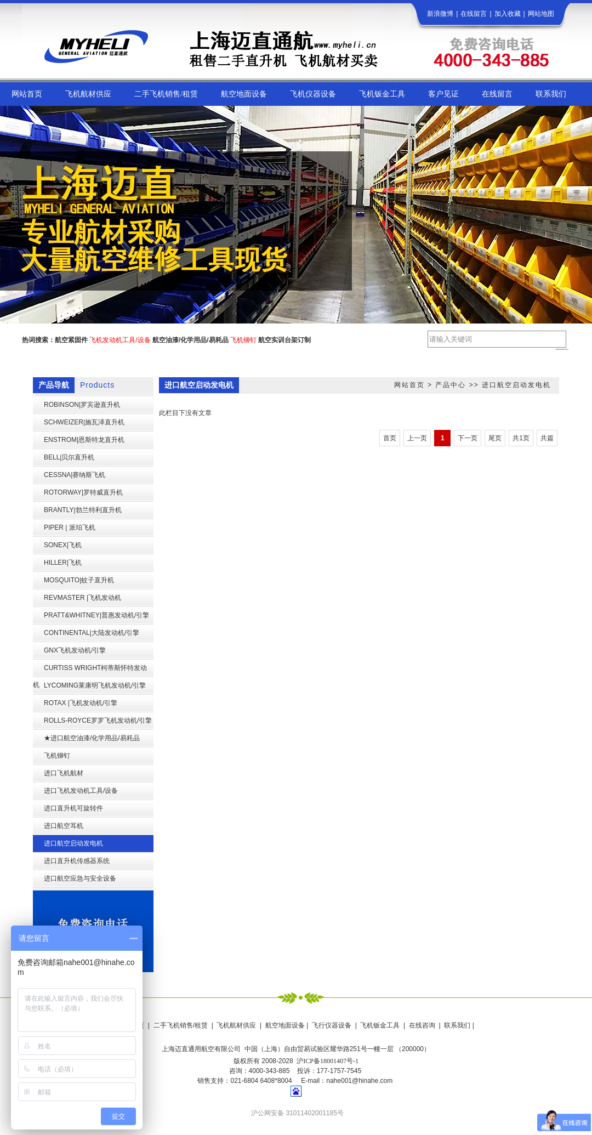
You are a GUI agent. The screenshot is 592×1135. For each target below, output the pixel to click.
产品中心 (450, 385)
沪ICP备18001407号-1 (327, 1061)
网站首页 (409, 385)
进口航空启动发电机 (516, 385)
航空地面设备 (285, 1025)
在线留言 (473, 14)
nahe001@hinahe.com (359, 1081)
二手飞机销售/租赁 (180, 1025)
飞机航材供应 (236, 1025)
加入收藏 (507, 14)
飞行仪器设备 (331, 1025)
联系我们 (457, 1025)
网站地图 (541, 14)
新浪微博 (440, 14)
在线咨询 (422, 1025)
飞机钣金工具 (380, 1025)
